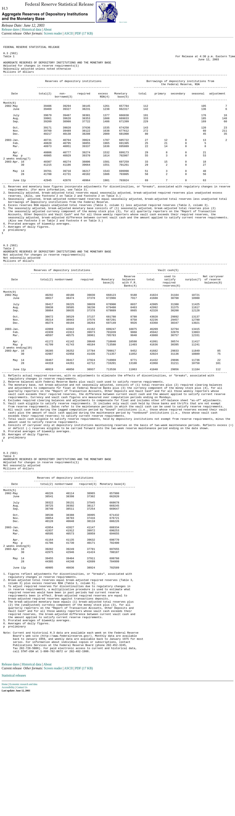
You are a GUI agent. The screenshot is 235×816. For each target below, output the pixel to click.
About (47, 29)
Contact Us (21, 809)
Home (5, 806)
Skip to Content (123, 22)
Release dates (11, 29)
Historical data (31, 29)
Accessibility (8, 809)
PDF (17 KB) (84, 33)
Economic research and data (23, 806)
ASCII (68, 33)
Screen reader (53, 33)
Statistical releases (14, 797)
